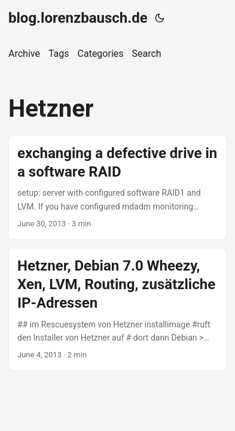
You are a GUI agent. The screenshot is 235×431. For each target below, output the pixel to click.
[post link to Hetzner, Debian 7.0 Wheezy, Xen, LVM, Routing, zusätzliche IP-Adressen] (117, 309)
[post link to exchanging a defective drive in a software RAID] (117, 187)
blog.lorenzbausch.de (78, 18)
